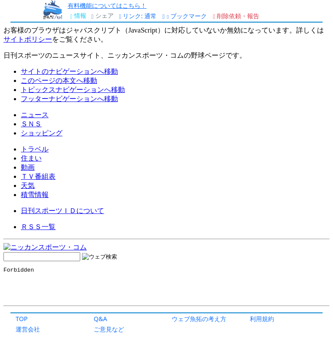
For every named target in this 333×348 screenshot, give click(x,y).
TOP (22, 319)
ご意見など (109, 329)
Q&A (100, 319)
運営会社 (28, 329)
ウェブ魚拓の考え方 (199, 319)
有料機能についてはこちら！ (107, 5)
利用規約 (262, 319)
